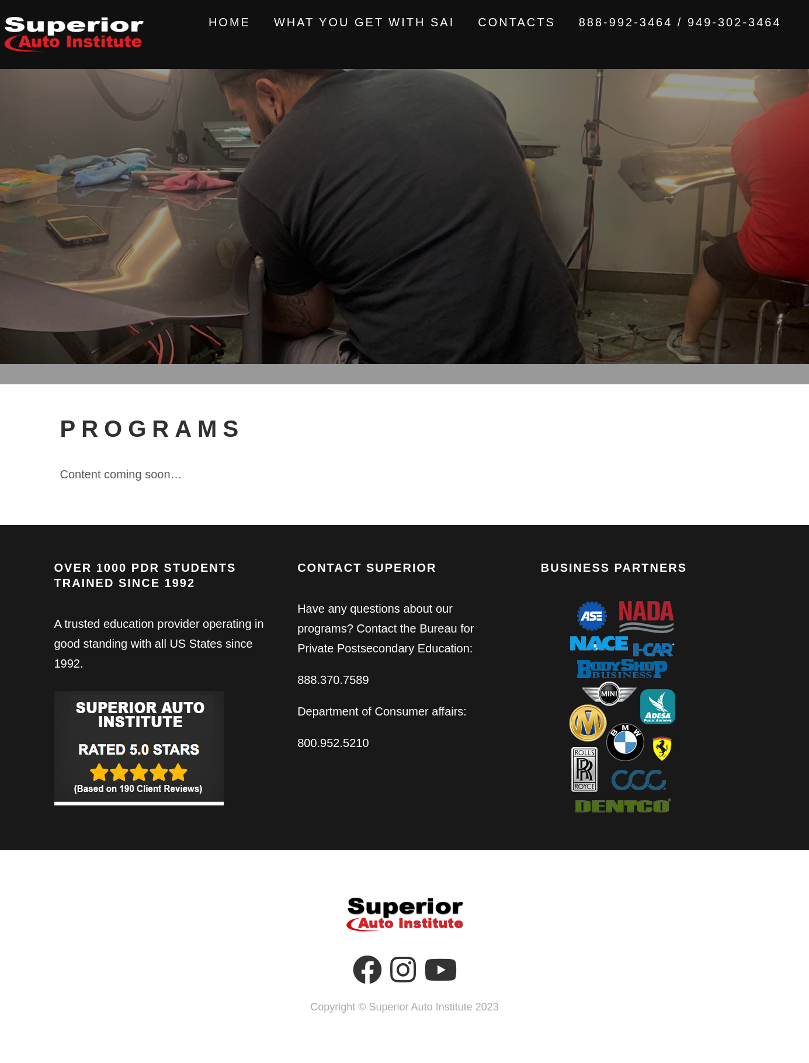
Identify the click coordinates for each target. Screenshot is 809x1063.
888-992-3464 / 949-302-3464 (666, 22)
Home (216, 22)
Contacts (504, 22)
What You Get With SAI (351, 22)
